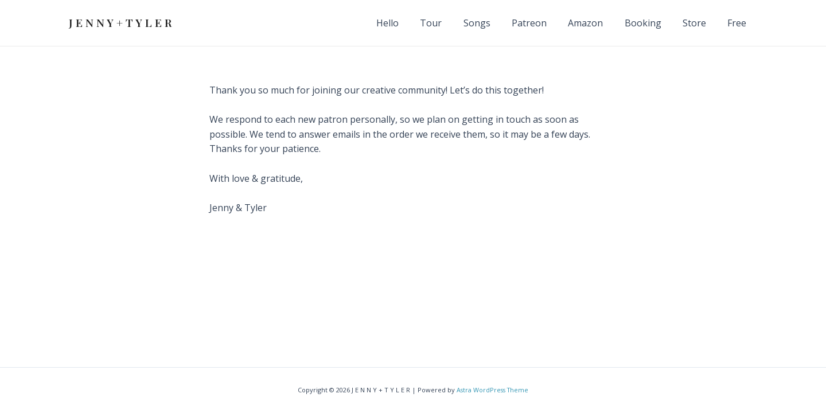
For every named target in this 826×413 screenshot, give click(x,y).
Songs (493, 23)
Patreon (542, 23)
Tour (451, 23)
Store (699, 23)
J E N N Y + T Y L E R (120, 22)
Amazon (596, 23)
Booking (650, 23)
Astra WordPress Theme (492, 390)
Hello (410, 23)
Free (738, 23)
